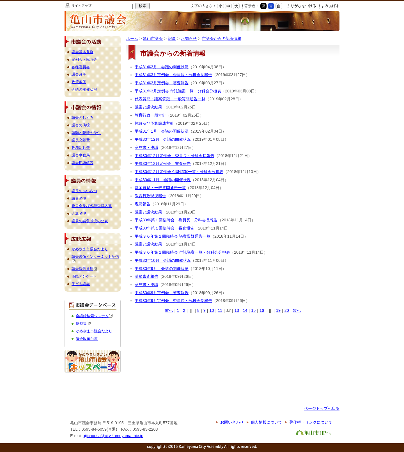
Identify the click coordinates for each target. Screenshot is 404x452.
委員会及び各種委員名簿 (92, 206)
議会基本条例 (82, 52)
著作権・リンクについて (310, 422)
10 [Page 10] (211, 310)
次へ (297, 310)
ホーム (132, 38)
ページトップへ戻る (321, 408)
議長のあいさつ (84, 191)
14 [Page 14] (245, 310)
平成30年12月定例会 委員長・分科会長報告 (174, 155)
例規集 (83, 323)
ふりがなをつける (301, 6)
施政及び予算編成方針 (154, 123)
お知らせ (189, 38)
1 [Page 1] (178, 310)
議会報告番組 (85, 269)
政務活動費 (81, 148)
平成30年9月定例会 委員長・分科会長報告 (173, 300)
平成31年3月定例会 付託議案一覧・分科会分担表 (178, 91)
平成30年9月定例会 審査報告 (162, 292)
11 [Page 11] (220, 310)
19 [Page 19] (278, 310)
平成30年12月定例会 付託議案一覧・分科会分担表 (179, 171)
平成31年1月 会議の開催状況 (162, 131)
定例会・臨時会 (84, 59)
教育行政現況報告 (150, 196)
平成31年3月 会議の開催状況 (162, 67)
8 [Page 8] (198, 310)
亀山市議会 (153, 38)
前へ (169, 310)
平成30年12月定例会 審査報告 (163, 163)
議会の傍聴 (81, 125)
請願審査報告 (146, 276)
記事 (172, 38)
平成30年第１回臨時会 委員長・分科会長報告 (176, 220)
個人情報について (266, 422)
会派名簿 (79, 213)
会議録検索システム (94, 316)
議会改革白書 (87, 339)
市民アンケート (84, 276)
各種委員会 (81, 67)
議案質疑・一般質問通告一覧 (160, 187)
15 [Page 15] (253, 310)
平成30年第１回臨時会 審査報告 (164, 228)
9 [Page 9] (204, 310)
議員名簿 (79, 198)
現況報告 (142, 204)
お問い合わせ (232, 422)
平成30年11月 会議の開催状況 (163, 180)
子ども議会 (81, 284)
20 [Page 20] (286, 310)
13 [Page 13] (237, 310)
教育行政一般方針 (150, 115)
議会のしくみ (82, 117)
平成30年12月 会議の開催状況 (163, 139)
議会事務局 (81, 155)
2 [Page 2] (184, 310)
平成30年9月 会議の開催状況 (162, 268)
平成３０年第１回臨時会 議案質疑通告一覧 (172, 236)
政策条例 (79, 82)
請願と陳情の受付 (86, 133)
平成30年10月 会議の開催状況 (163, 260)
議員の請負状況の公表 (90, 221)
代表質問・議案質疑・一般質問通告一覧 (170, 99)
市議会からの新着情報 (221, 38)
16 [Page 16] (262, 310)
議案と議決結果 (148, 107)
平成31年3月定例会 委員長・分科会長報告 (173, 74)
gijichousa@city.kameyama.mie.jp (113, 435)
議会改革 (79, 74)
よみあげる (330, 6)
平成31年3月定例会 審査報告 (162, 83)
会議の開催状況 (84, 89)
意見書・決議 (146, 147)
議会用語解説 (82, 163)
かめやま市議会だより (90, 249)
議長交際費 (81, 140)
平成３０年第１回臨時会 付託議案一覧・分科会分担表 (182, 252)
